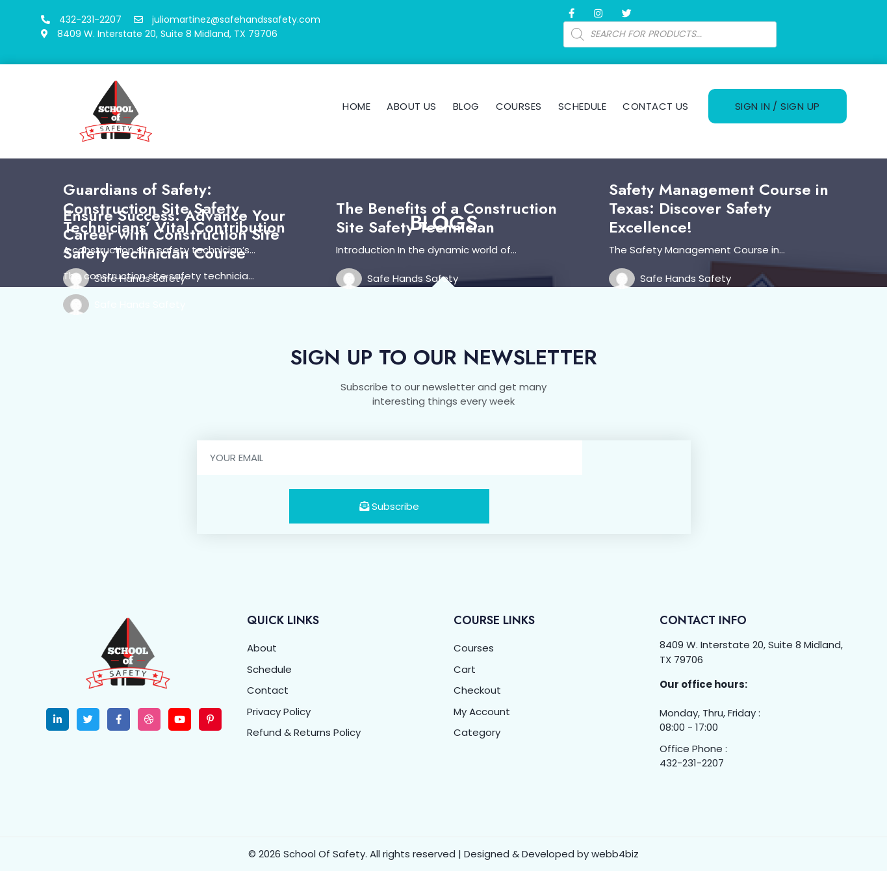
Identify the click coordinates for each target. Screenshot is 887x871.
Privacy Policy (279, 711)
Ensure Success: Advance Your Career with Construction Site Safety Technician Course (174, 234)
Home (356, 106)
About (262, 648)
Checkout (477, 690)
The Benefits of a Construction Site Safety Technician (446, 217)
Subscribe (389, 506)
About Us (412, 106)
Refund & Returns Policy (304, 732)
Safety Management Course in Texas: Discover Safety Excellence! (719, 208)
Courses (519, 106)
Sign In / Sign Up (777, 106)
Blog (466, 106)
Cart (465, 669)
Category (477, 732)
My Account (482, 711)
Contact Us (656, 106)
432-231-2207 (692, 763)
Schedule (582, 106)
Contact (268, 690)
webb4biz (615, 854)
